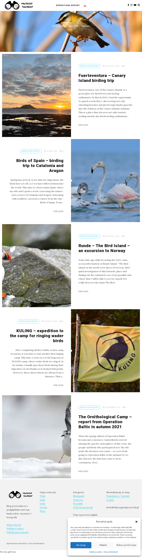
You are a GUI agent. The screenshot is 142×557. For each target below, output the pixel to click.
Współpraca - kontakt (118, 496)
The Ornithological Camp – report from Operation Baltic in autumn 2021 (105, 421)
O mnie (110, 499)
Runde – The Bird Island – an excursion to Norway (104, 248)
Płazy (42, 511)
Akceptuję (81, 545)
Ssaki (42, 499)
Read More (83, 125)
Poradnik (78, 503)
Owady (43, 507)
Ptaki (42, 496)
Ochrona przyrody (83, 507)
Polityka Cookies (15, 528)
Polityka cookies (95, 552)
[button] (136, 521)
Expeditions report (68, 5)
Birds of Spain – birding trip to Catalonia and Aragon (40, 165)
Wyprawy (78, 499)
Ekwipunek (78, 496)
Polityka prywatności (18, 532)
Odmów (103, 545)
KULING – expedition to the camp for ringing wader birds (37, 335)
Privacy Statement (110, 552)
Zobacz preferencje (126, 545)
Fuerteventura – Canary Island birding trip (102, 78)
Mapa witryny (14, 524)
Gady (42, 503)
